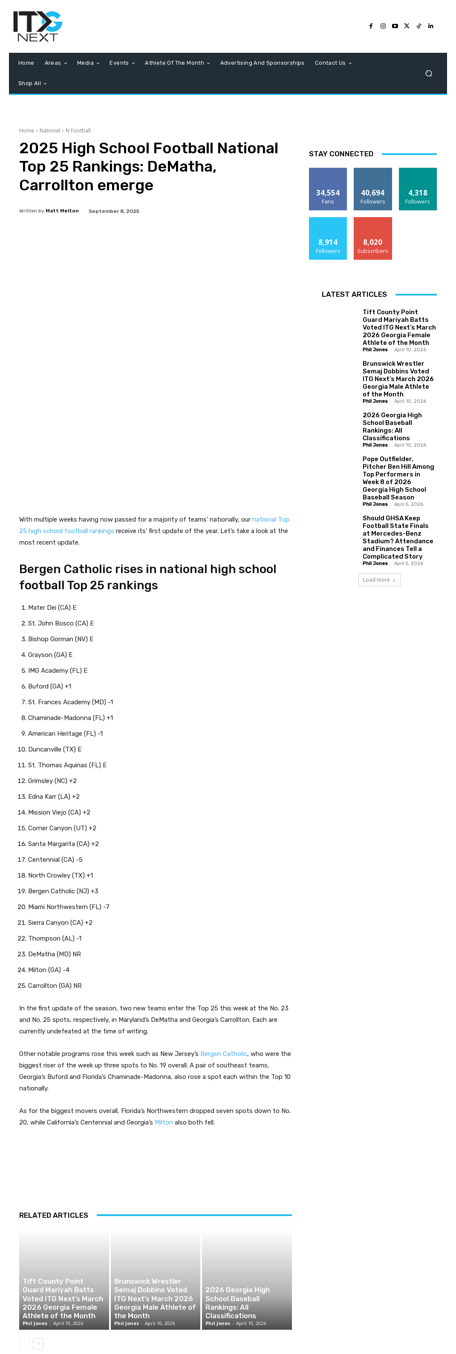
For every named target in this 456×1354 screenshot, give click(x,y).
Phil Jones (35, 1287)
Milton (164, 1079)
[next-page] (38, 1307)
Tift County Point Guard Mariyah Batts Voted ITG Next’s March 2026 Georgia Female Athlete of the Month (64, 1263)
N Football (78, 130)
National (50, 130)
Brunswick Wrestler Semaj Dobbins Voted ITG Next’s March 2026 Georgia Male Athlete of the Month (154, 1263)
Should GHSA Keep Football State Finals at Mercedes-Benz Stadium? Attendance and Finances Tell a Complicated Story (398, 537)
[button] (428, 73)
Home (26, 130)
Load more (379, 579)
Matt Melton (62, 211)
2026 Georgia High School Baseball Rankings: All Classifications (236, 1267)
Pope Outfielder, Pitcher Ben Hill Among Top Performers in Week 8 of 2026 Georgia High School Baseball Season (398, 478)
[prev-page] (24, 1307)
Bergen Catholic (223, 1010)
